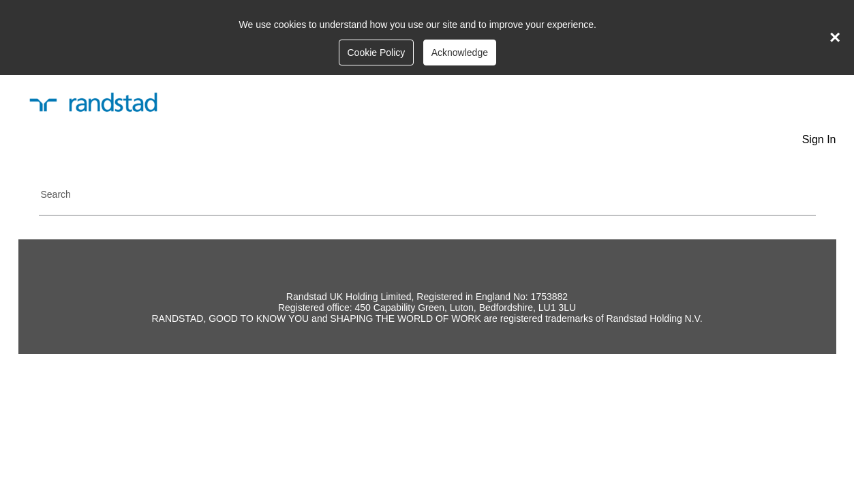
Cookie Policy (376, 52)
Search (56, 194)
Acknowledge (459, 52)
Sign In (819, 139)
